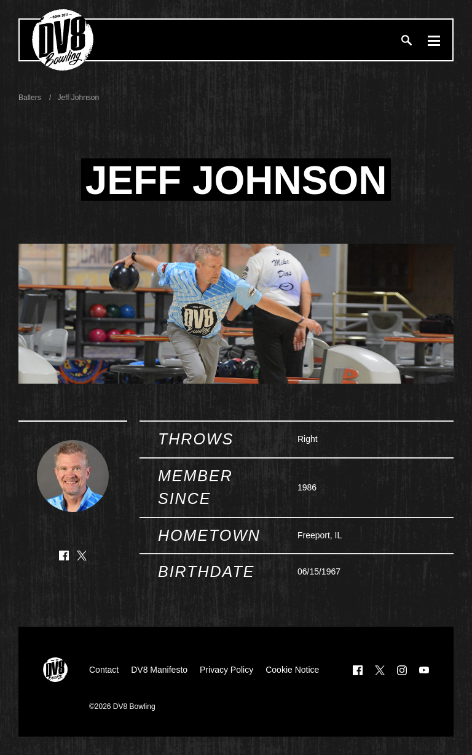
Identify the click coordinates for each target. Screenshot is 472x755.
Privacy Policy (226, 670)
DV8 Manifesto (159, 670)
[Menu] (434, 40)
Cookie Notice (292, 670)
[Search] (406, 40)
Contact (104, 670)
